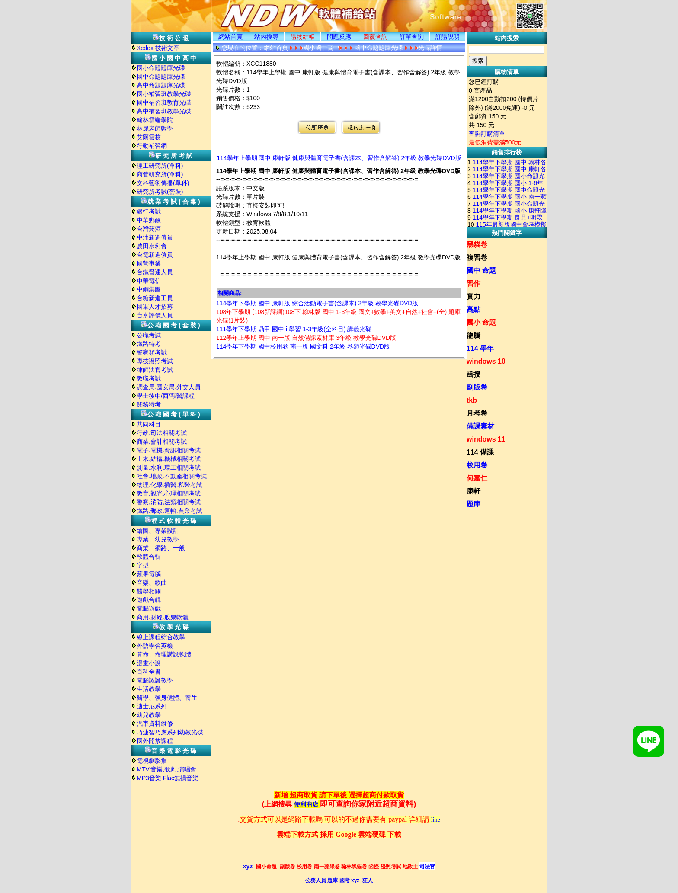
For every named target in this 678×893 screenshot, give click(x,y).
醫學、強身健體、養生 (167, 697)
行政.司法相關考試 (162, 432)
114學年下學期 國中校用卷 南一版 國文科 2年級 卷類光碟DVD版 (303, 346)
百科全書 (149, 671)
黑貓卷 (477, 244)
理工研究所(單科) (160, 165)
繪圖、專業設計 (158, 530)
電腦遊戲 (149, 608)
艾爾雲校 (149, 137)
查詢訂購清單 (487, 133)
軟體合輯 (149, 556)
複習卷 (477, 257)
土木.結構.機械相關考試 (169, 458)
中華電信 (149, 280)
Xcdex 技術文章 (158, 48)
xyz (248, 866)
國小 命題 (481, 322)
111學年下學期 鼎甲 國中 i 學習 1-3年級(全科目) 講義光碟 (293, 329)
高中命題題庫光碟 (161, 85)
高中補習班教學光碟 (164, 111)
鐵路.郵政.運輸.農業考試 (169, 510)
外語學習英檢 (155, 645)
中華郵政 (149, 220)
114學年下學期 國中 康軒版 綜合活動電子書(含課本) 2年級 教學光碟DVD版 (317, 303)
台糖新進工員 (155, 297)
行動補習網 (152, 145)
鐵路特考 (149, 343)
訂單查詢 (412, 36)
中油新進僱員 (155, 237)
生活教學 (149, 688)
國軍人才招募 (155, 306)
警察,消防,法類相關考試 (169, 502)
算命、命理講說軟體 (164, 654)
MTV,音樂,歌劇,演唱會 (166, 769)
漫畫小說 (149, 662)
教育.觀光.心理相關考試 (169, 493)
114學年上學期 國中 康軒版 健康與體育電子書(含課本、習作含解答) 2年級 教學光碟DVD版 (339, 157)
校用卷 (477, 465)
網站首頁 (230, 36)
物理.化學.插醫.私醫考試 (169, 484)
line (435, 819)
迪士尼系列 (152, 706)
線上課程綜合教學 (161, 637)
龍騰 (473, 335)
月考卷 (477, 413)
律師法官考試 (155, 369)
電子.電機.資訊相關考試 (169, 450)
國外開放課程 (155, 740)
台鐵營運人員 (155, 272)
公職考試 (149, 335)
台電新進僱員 (155, 254)
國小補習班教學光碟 (164, 93)
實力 (473, 296)
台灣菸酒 (149, 228)
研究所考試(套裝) (160, 191)
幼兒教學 (149, 714)
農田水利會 (152, 246)
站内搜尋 (266, 36)
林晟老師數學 (155, 128)
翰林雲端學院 (155, 119)
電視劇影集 (152, 760)
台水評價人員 (155, 315)
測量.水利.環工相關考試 (169, 467)
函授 (473, 374)
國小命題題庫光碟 (161, 67)
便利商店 (306, 804)
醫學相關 (149, 591)
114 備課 (480, 452)
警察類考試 (152, 352)
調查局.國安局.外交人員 (169, 387)
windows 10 (486, 361)
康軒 (473, 491)
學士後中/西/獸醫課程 (166, 395)
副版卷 (477, 387)
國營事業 (149, 263)
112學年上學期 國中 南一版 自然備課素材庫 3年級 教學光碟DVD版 (306, 337)
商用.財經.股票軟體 (163, 617)
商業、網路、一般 (161, 547)
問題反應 (339, 36)
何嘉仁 (477, 478)
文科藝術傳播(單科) (163, 182)
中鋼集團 (149, 289)
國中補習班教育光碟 (164, 102)
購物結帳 (303, 36)
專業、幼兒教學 (158, 539)
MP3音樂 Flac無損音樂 (167, 778)
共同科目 (149, 424)
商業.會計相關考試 (162, 441)
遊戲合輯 (149, 599)
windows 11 (486, 439)
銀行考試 (149, 211)
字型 (143, 565)
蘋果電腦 (149, 573)
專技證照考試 (155, 361)
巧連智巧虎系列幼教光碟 (170, 732)
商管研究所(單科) (160, 174)
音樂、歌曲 (152, 582)
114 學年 (480, 348)
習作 (473, 283)
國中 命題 (481, 270)
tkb (472, 400)
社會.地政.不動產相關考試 (172, 476)
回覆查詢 (375, 36)
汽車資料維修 (155, 723)
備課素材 (480, 426)
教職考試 (149, 378)
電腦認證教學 (155, 680)
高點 (473, 309)
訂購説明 (447, 36)
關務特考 (149, 404)
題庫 (473, 504)
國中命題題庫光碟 (161, 76)
